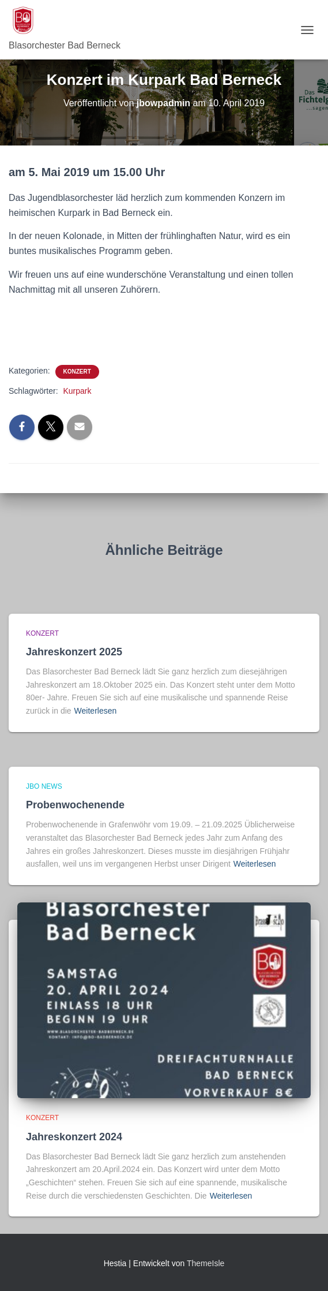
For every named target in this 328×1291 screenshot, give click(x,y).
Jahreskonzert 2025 (74, 652)
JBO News (44, 786)
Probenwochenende (75, 805)
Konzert (77, 371)
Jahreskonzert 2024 (74, 1137)
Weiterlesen (95, 710)
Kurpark (77, 390)
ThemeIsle (205, 1263)
